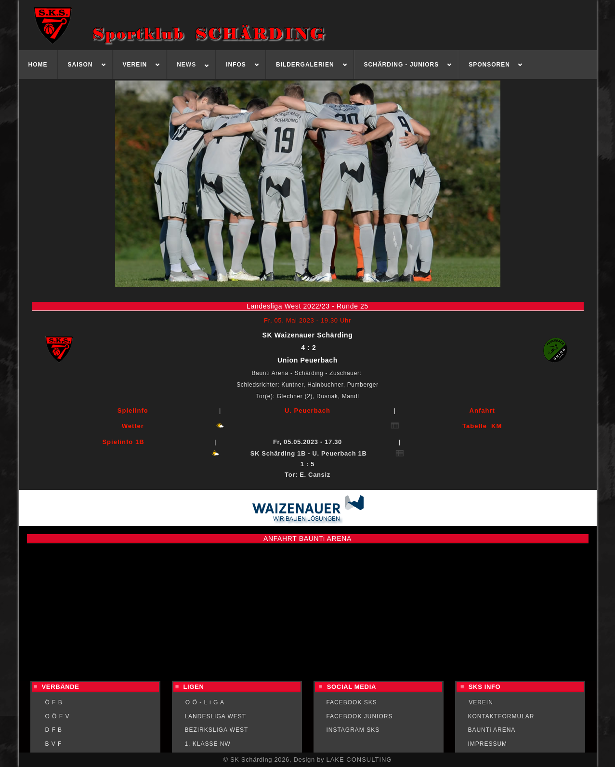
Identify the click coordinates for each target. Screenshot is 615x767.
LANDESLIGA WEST (215, 716)
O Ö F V (57, 716)
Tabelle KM (482, 426)
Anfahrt (482, 410)
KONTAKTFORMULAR (501, 716)
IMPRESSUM (487, 743)
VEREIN (481, 702)
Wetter (133, 426)
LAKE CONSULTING (359, 759)
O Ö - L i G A (204, 702)
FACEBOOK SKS (351, 702)
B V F (53, 743)
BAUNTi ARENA (491, 730)
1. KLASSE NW (207, 743)
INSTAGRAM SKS (352, 730)
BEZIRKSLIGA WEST (216, 730)
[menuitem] (38, 64)
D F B (53, 730)
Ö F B (53, 702)
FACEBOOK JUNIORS (359, 716)
